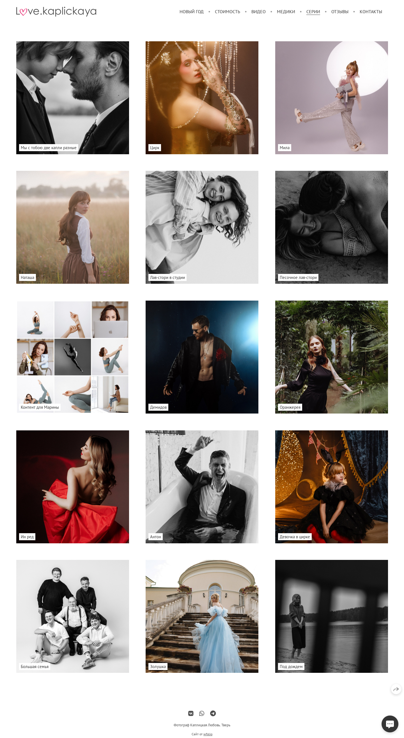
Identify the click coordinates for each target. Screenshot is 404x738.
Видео (258, 11)
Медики (286, 11)
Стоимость (227, 11)
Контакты (371, 11)
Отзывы (339, 11)
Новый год (192, 11)
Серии (313, 11)
